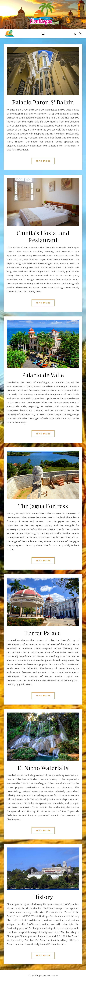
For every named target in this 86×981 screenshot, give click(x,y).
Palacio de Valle (43, 375)
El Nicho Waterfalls (43, 768)
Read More (43, 160)
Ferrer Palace (43, 633)
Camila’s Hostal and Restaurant (43, 236)
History (43, 896)
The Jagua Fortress (43, 506)
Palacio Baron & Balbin (43, 102)
